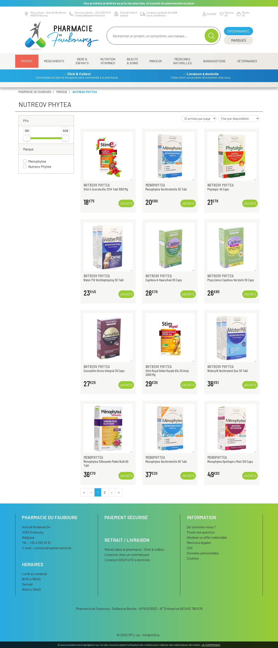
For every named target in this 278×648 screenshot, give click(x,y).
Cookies (193, 558)
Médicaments (54, 61)
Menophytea (37, 161)
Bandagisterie (214, 61)
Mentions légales (199, 542)
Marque (61, 92)
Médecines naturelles (182, 61)
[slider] (26, 138)
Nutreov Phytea (39, 166)
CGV (190, 548)
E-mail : (46, 548)
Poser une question (201, 532)
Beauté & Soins (132, 61)
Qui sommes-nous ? (201, 527)
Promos (27, 61)
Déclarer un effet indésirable (207, 537)
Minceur (155, 61)
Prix (26, 120)
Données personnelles (203, 553)
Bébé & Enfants (82, 61)
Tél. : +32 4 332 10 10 (36, 542)
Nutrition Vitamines (107, 61)
